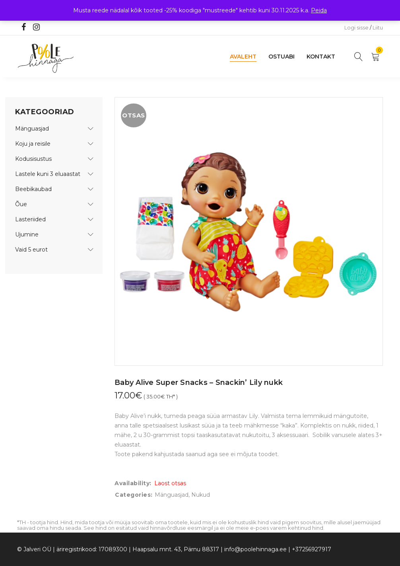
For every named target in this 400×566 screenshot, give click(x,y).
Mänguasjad (32, 128)
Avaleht (243, 56)
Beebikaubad (33, 189)
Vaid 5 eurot (31, 249)
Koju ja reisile (32, 143)
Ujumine (27, 234)
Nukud (200, 494)
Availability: (133, 483)
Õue (21, 204)
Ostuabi (281, 56)
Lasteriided (30, 219)
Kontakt (321, 56)
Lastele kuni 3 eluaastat (47, 174)
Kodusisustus (33, 158)
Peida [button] (319, 10)
